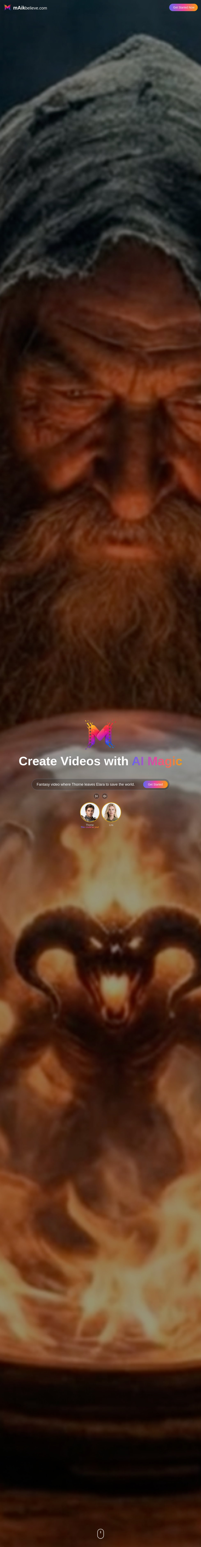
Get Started (155, 784)
